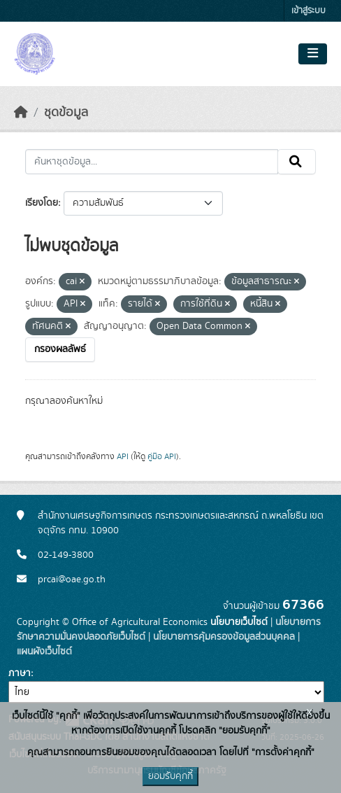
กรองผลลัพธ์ (60, 349)
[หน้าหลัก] (21, 113)
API (123, 456)
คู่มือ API (161, 456)
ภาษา (19, 673)
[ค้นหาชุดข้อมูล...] (151, 161)
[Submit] (296, 161)
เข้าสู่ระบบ (308, 10)
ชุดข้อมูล (66, 113)
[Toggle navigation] (312, 53)
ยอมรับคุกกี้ (170, 776)
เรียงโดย (41, 203)
